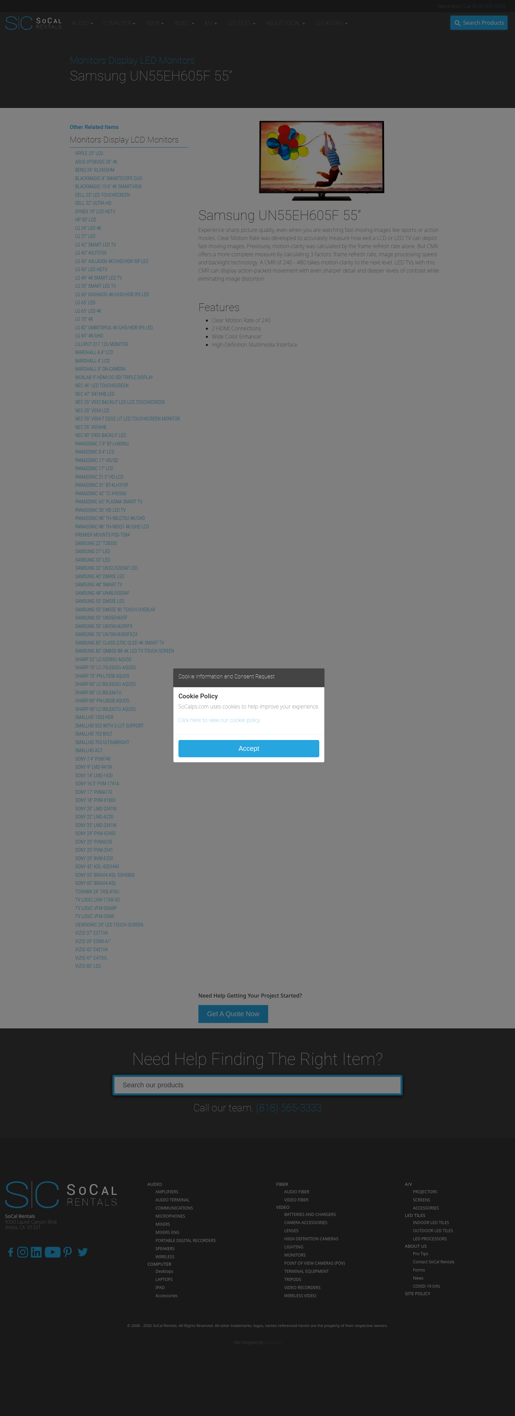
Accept (248, 748)
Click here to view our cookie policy (219, 720)
